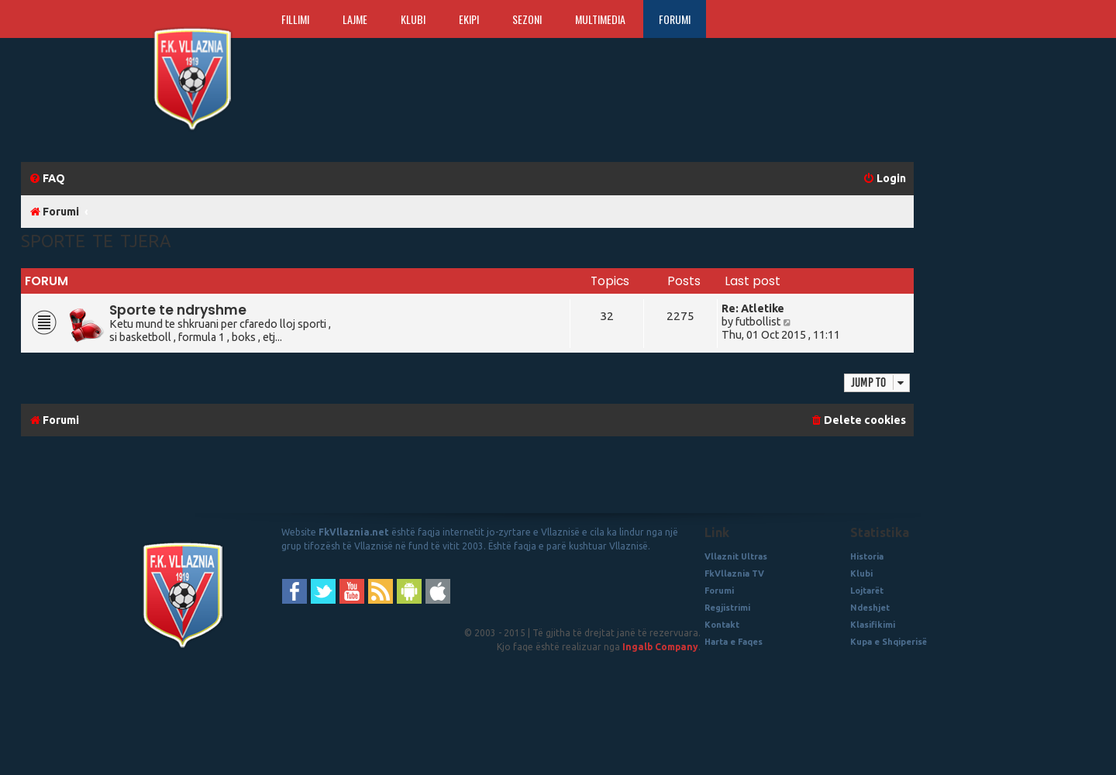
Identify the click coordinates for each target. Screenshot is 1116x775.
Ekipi (469, 19)
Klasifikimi (872, 624)
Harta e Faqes (733, 641)
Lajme (355, 19)
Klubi (413, 19)
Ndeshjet (870, 607)
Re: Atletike (753, 308)
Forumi (675, 19)
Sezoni (527, 19)
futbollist (757, 321)
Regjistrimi (727, 607)
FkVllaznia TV (734, 573)
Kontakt (721, 624)
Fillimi (295, 19)
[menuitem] (47, 179)
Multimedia (600, 19)
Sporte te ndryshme (177, 310)
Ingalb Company (660, 647)
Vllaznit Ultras (735, 556)
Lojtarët (867, 590)
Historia (867, 556)
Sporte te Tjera (96, 240)
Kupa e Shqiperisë (888, 641)
